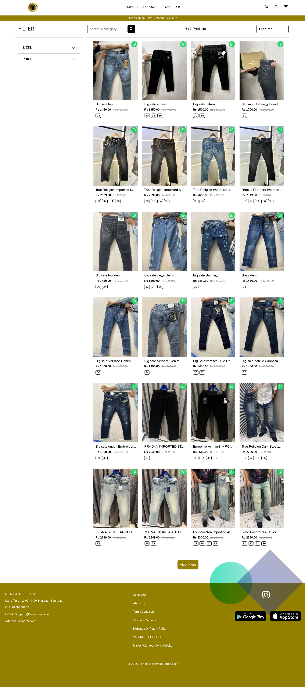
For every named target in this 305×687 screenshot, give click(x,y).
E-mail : (27, 614)
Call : (17, 607)
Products (149, 7)
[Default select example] (272, 29)
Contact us (140, 595)
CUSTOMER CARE (20, 594)
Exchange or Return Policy (149, 629)
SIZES (27, 47)
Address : (20, 621)
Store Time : (33, 601)
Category (173, 7)
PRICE (27, 59)
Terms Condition (143, 612)
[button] (286, 7)
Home (130, 7)
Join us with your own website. (153, 646)
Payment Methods (144, 620)
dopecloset (169, 664)
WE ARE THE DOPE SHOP (149, 637)
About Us (139, 603)
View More (188, 564)
